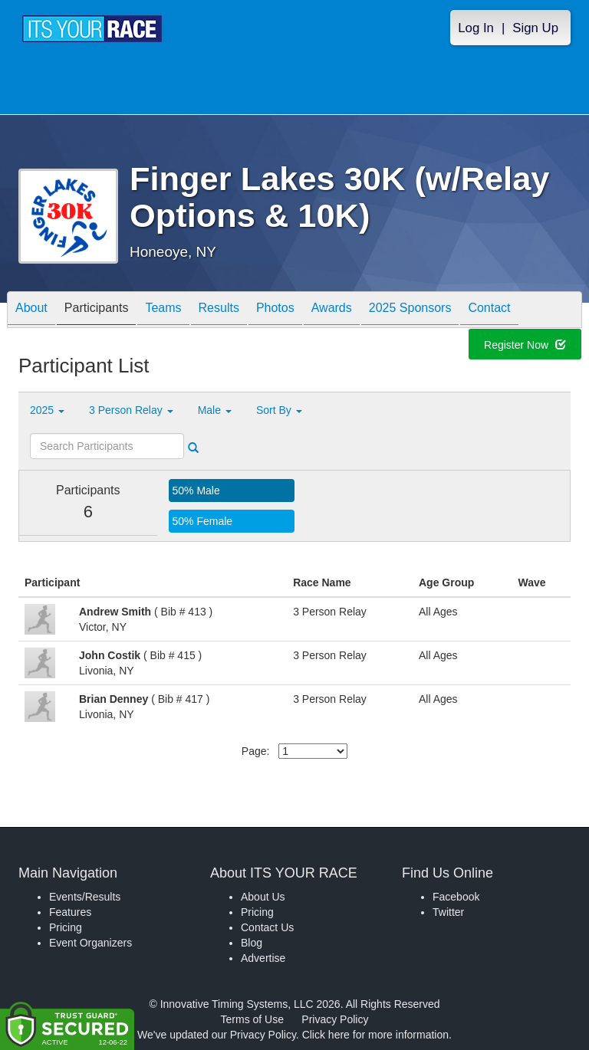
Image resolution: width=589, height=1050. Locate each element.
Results (219, 310)
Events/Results (84, 897)
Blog (251, 943)
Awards (331, 310)
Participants (96, 310)
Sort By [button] (279, 410)
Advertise (263, 958)
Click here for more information (375, 1035)
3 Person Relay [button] (131, 410)
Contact (489, 310)
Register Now (525, 347)
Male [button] (215, 410)
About (31, 310)
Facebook (456, 897)
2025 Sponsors (410, 310)
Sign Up (535, 28)
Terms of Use (252, 1019)
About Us (263, 897)
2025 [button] (47, 410)
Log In (476, 28)
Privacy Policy (334, 1019)
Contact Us (267, 927)
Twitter (448, 912)
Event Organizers (90, 943)
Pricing (65, 927)
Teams (163, 310)
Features (70, 912)
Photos (275, 310)
